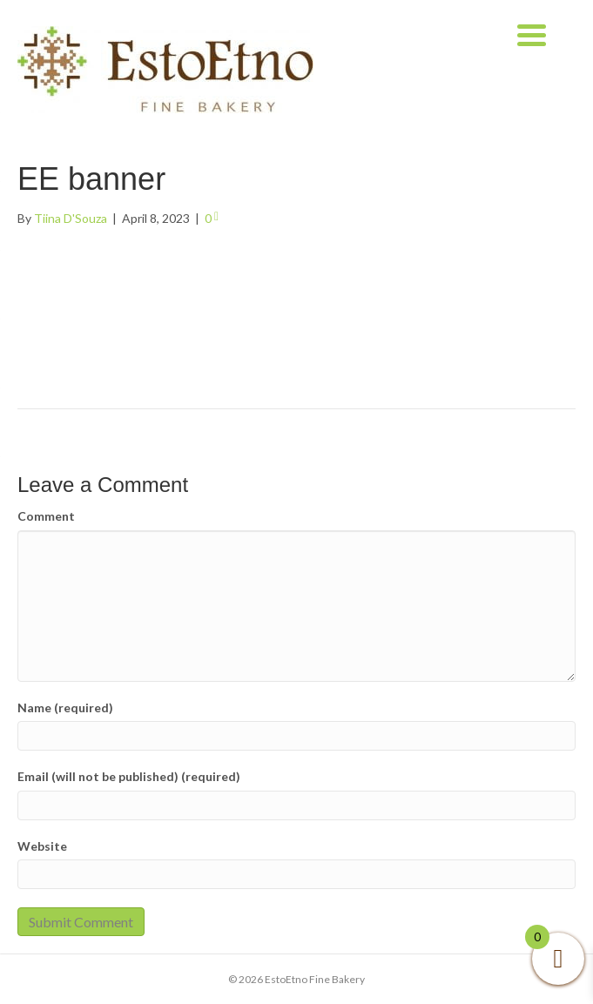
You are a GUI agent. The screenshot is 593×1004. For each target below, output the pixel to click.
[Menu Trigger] (532, 33)
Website (42, 846)
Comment (46, 516)
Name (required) (65, 707)
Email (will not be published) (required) (128, 776)
